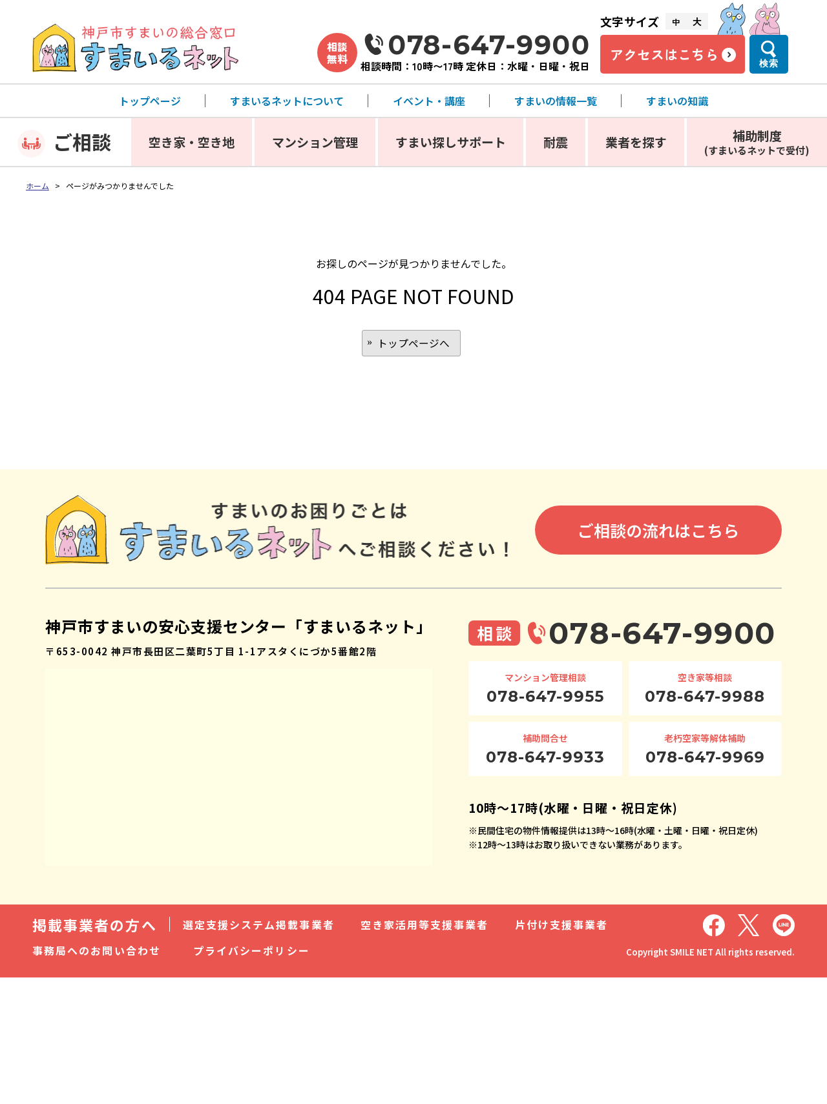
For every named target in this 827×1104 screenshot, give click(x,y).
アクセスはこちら (664, 54)
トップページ (150, 100)
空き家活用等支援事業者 (425, 925)
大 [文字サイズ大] (697, 21)
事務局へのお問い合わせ (96, 951)
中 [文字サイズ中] (676, 21)
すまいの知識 (677, 100)
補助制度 (757, 142)
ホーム (37, 185)
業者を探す (636, 141)
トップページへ (413, 343)
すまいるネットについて (287, 100)
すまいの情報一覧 (555, 100)
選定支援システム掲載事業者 (259, 925)
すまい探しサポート (450, 141)
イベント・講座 (429, 100)
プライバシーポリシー (251, 951)
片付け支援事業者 (562, 925)
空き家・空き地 (192, 141)
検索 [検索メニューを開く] (769, 63)
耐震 (555, 141)
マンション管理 (315, 141)
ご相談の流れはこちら (658, 531)
